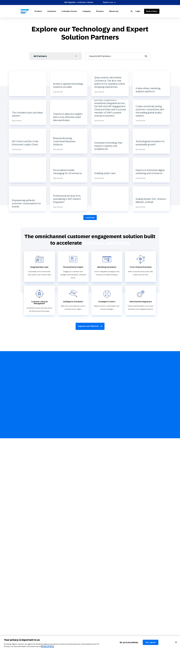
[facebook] (151, 435)
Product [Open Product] (37, 11)
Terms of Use (93, 585)
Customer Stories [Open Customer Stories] (65, 11)
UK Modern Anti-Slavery (97, 607)
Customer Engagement (97, 535)
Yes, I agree (151, 642)
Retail (55, 442)
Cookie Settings (94, 596)
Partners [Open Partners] (92, 11)
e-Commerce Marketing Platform (100, 492)
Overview (92, 437)
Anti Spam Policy (95, 602)
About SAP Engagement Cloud (63, 502)
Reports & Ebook (94, 442)
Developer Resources (60, 579)
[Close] (176, 642)
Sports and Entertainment (62, 465)
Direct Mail (24, 558)
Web (22, 524)
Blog (90, 448)
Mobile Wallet (25, 541)
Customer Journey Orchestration (100, 509)
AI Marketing (25, 452)
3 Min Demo (57, 547)
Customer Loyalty (27, 480)
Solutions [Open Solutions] (49, 11)
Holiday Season (94, 558)
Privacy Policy (94, 579)
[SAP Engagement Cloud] (25, 11)
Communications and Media (63, 471)
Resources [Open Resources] (104, 11)
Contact (91, 618)
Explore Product (26, 437)
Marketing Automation (28, 469)
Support (56, 518)
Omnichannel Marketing (29, 475)
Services (56, 513)
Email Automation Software (98, 497)
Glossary (92, 459)
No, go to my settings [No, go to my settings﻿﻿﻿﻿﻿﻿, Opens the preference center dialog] (129, 642)
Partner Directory (59, 568)
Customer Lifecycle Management (100, 480)
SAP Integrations (59, 590)
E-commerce (57, 448)
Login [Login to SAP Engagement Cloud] (138, 11)
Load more (90, 218)
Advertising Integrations (61, 585)
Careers (60, 530)
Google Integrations (60, 596)
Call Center (24, 569)
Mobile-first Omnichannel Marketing (101, 552)
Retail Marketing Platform (98, 503)
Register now (108, 2)
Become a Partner (59, 573)
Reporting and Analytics (29, 492)
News (55, 535)
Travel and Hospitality (60, 459)
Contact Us (57, 541)
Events (55, 524)
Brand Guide (93, 624)
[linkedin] (151, 447)
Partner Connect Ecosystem (62, 562)
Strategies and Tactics (28, 486)
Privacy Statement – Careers (99, 590)
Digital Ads (24, 530)
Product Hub (93, 465)
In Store (23, 564)
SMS (22, 535)
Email (23, 518)
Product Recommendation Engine (100, 514)
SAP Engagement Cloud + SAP (63, 507)
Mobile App (24, 547)
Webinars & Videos (95, 454)
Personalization (26, 458)
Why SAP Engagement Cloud (63, 496)
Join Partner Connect (89, 387)
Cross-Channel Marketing (97, 486)
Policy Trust (93, 613)
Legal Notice (93, 573)
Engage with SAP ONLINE (98, 530)
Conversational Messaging (29, 552)
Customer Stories (60, 480)
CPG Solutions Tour (27, 503)
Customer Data (26, 464)
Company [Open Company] (80, 11)
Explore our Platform (90, 326)
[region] (90, 642)
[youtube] (151, 441)
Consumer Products (60, 454)
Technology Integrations (29, 497)
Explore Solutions (59, 437)
